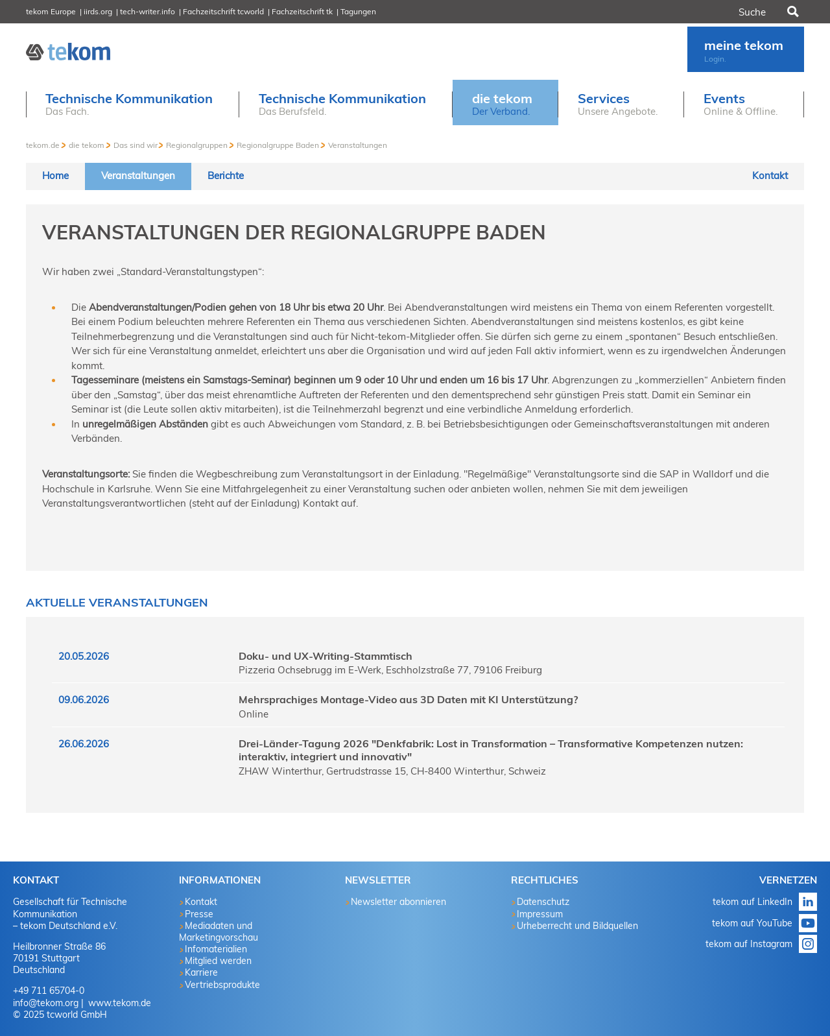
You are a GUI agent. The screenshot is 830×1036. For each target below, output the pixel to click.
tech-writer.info (147, 11)
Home (55, 175)
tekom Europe (51, 11)
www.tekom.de (118, 1003)
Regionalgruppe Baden (278, 145)
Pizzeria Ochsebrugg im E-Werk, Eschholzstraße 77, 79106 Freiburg (390, 670)
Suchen (792, 12)
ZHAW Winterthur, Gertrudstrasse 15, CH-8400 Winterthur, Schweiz (392, 771)
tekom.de (43, 145)
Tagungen (358, 11)
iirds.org (98, 11)
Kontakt (770, 175)
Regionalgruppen (197, 145)
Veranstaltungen (357, 145)
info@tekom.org (45, 1003)
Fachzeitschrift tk (302, 11)
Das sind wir (135, 145)
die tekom (86, 145)
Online (253, 714)
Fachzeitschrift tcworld (223, 11)
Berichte (226, 175)
